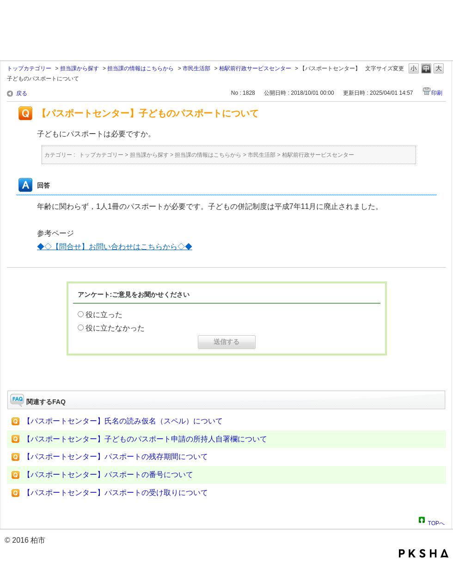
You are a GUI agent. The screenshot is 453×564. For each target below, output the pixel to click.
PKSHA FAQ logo (423, 553)
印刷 (436, 93)
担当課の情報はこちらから (140, 68)
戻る (21, 93)
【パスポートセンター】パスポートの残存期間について (115, 456)
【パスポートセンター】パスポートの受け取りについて (115, 493)
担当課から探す (79, 68)
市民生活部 (196, 68)
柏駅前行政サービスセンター (255, 68)
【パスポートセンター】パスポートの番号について (108, 474)
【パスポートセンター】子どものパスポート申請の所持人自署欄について (145, 439)
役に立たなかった (115, 328)
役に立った (104, 315)
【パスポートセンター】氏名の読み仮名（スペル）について (123, 421)
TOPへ (436, 522)
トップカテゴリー (29, 68)
